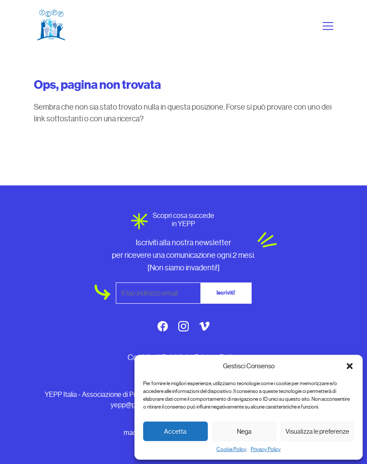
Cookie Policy (231, 449)
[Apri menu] (326, 26)
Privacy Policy (266, 449)
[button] (349, 366)
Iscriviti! (225, 292)
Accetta (175, 431)
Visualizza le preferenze (317, 431)
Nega (244, 431)
